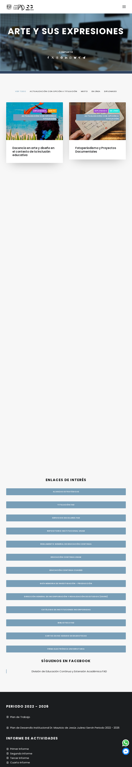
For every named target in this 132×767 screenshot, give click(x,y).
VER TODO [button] (20, 91)
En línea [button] (96, 91)
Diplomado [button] (110, 91)
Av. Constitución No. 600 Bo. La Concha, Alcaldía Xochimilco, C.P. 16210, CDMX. (58, 506)
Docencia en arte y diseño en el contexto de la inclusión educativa (33, 151)
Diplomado (39, 110)
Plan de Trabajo (20, 427)
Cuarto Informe (20, 472)
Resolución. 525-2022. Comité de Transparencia (40, 540)
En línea (114, 110)
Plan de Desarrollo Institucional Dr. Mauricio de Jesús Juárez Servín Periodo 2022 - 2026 (64, 438)
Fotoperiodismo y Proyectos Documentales (95, 149)
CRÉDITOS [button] (66, 685)
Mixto (52, 110)
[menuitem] (21, 91)
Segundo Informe (21, 463)
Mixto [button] (84, 91)
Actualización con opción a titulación (39, 117)
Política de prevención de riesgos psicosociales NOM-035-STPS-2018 (54, 548)
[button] (124, 6)
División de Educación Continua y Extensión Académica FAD (69, 381)
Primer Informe (19, 459)
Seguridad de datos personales (30, 535)
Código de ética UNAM (24, 544)
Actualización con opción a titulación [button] (53, 91)
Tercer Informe (19, 468)
